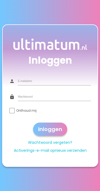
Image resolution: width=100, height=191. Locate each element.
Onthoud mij (26, 110)
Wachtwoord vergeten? (50, 142)
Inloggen (50, 129)
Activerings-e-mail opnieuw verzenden (50, 150)
